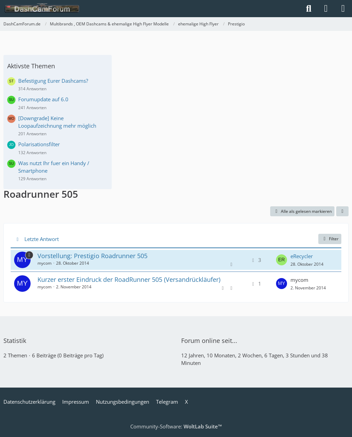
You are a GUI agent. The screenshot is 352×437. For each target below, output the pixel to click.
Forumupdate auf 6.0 (43, 99)
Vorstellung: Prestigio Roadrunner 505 (92, 256)
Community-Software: (176, 426)
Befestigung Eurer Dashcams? (53, 80)
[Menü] (343, 8)
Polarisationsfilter (39, 144)
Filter (330, 239)
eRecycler (301, 256)
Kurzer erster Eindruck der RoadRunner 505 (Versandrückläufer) (128, 279)
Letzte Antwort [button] (41, 238)
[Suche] (309, 8)
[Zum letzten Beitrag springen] (281, 259)
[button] (342, 211)
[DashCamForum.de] (42, 8)
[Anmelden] (326, 8)
